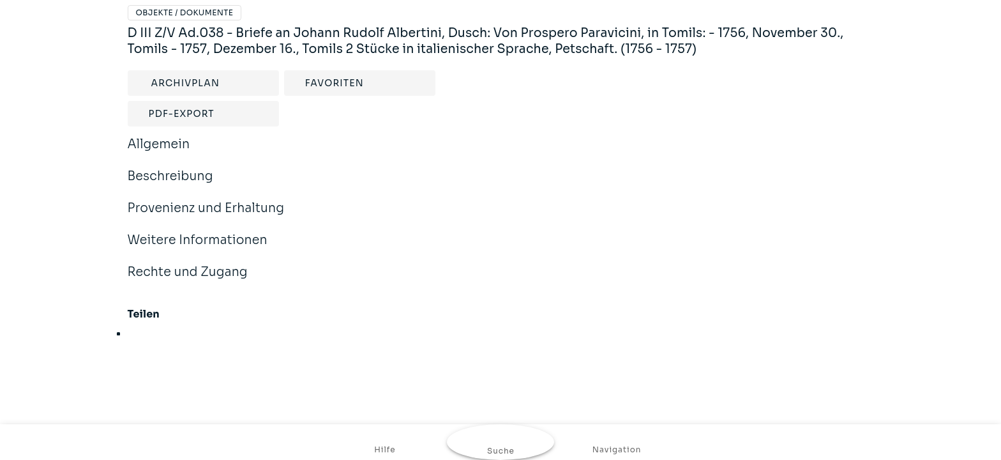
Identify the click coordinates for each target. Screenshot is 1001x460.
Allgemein (159, 153)
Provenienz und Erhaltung (206, 217)
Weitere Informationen (197, 248)
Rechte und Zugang (188, 280)
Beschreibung (170, 185)
